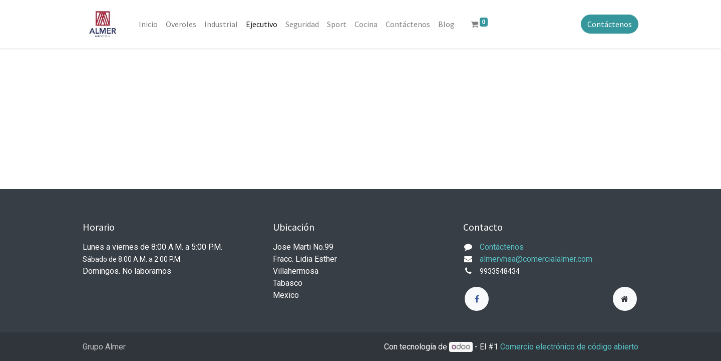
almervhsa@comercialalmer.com (536, 259)
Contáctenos (609, 24)
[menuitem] (148, 24)
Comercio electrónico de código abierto (569, 346)
